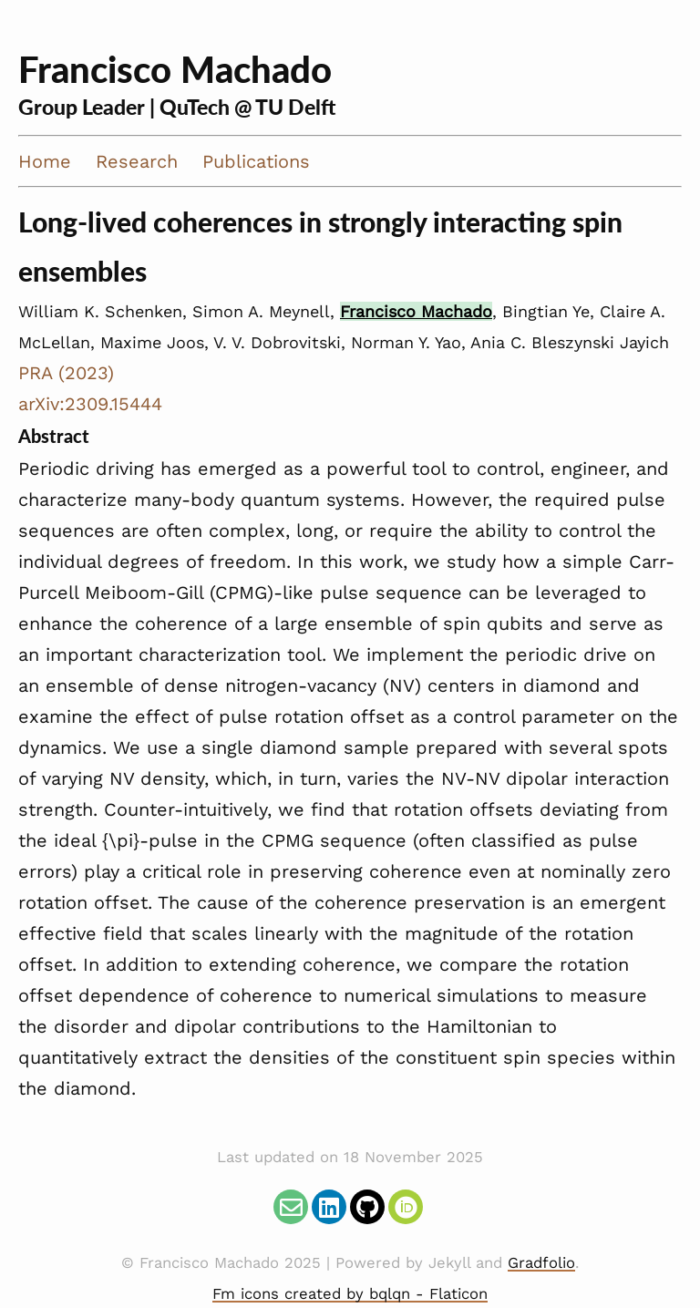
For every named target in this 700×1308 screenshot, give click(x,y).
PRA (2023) (66, 373)
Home (44, 161)
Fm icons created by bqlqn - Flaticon (350, 1294)
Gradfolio (541, 1263)
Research (137, 161)
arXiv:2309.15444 (90, 404)
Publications (256, 161)
